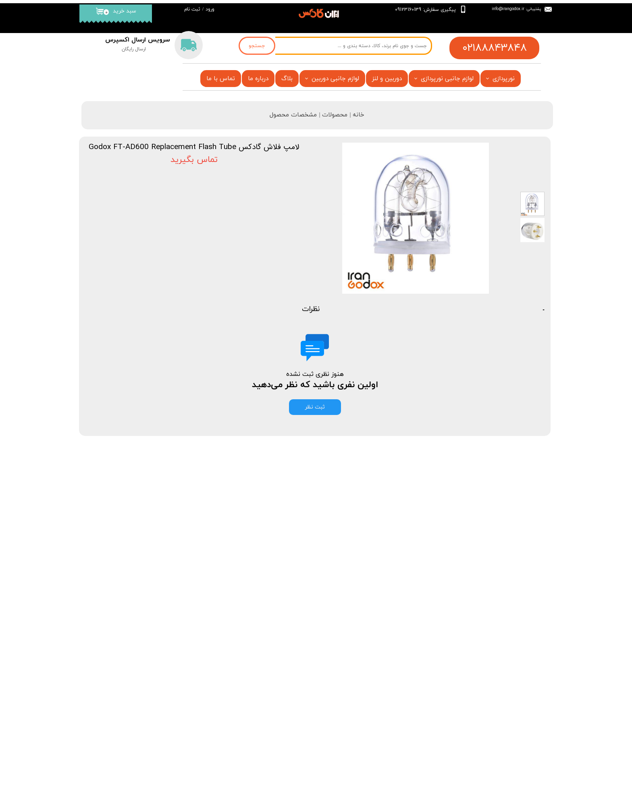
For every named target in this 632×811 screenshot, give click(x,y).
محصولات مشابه (515, 462)
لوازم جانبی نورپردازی (447, 79)
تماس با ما (220, 79)
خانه (184, 669)
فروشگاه (296, 675)
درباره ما (258, 79)
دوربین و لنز (387, 79)
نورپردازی (504, 79)
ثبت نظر (315, 407)
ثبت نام (192, 9)
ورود (210, 9)
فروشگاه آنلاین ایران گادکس (267, 793)
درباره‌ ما (180, 693)
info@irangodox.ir (508, 8)
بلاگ (287, 79)
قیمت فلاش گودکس (282, 723)
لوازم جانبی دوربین (335, 79)
